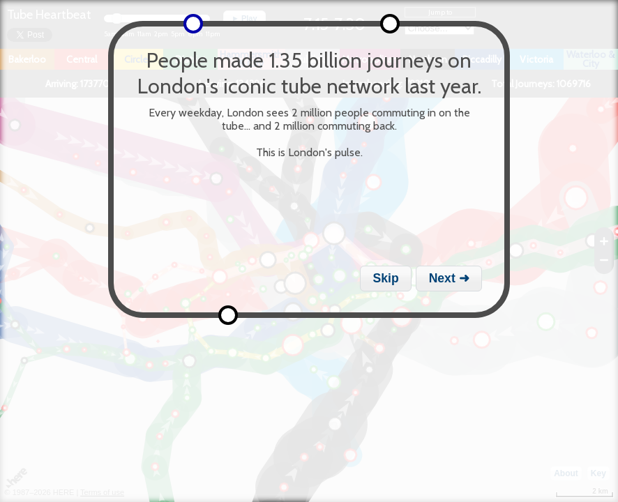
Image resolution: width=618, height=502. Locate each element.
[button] (386, 278)
